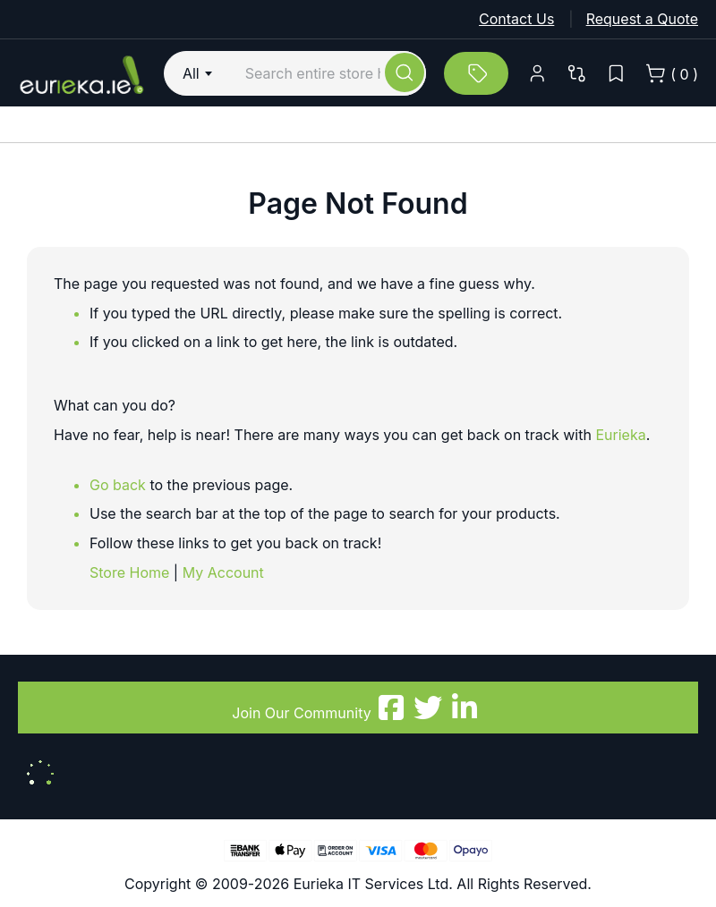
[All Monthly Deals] (476, 73)
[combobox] (200, 73)
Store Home (129, 572)
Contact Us (516, 19)
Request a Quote (642, 19)
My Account (223, 572)
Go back (118, 485)
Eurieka (620, 435)
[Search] (404, 72)
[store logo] (82, 73)
